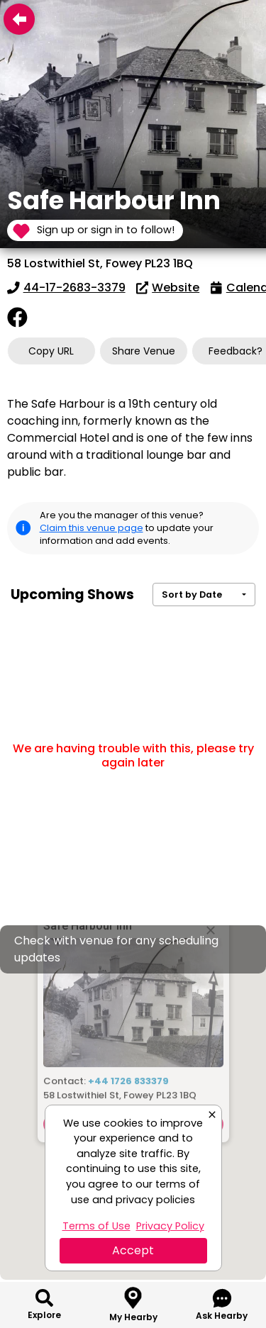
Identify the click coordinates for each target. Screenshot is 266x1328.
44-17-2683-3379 (66, 287)
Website (168, 287)
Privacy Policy (170, 1226)
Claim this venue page (91, 528)
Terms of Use (96, 1226)
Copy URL (51, 351)
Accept (133, 1250)
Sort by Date (192, 594)
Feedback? (235, 351)
